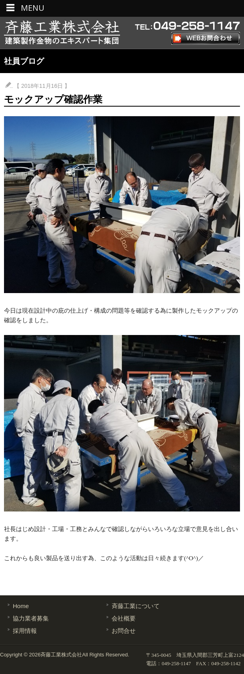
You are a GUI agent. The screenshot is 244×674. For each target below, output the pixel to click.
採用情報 (25, 630)
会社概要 (124, 618)
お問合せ (124, 630)
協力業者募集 (31, 618)
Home (21, 606)
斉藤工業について (136, 606)
